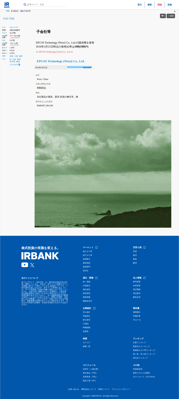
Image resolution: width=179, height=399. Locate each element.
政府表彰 (86, 293)
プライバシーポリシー (121, 389)
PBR (3, 40)
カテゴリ (86, 343)
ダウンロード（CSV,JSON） (144, 377)
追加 (171, 16)
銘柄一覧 (86, 346)
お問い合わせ (73, 389)
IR (10, 59)
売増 (135, 251)
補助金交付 (87, 301)
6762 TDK (8, 18)
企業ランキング (139, 343)
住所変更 (136, 286)
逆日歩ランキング (140, 358)
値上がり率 (87, 251)
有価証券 (136, 316)
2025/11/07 (14, 27)
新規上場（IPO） (90, 381)
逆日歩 (85, 271)
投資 (170, 5)
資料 (4, 56)
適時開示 (136, 312)
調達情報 (86, 297)
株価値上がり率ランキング (144, 350)
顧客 (150, 5)
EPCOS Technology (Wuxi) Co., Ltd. (61, 61)
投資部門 (86, 267)
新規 (135, 259)
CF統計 (86, 324)
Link (3, 59)
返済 (135, 255)
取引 (140, 5)
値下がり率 (87, 255)
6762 (3, 27)
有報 (11, 56)
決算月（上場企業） (91, 369)
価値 (18, 62)
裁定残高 (86, 263)
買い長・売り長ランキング (144, 354)
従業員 (85, 331)
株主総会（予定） (90, 373)
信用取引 (86, 259)
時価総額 (86, 328)
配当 (4, 48)
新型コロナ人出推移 (141, 373)
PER (3, 33)
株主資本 (86, 320)
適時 (21, 56)
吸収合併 (136, 297)
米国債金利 (137, 369)
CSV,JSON (15, 65)
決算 (14, 59)
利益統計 (86, 316)
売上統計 (86, 312)
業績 (19, 59)
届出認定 (86, 289)
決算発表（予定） (90, 377)
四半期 (12, 62)
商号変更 (136, 282)
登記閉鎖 (136, 289)
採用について (103, 389)
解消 (135, 263)
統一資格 (86, 282)
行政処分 (86, 286)
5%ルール (137, 320)
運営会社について (88, 389)
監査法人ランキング (141, 346)
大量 (16, 56)
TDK (8, 11)
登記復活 (136, 293)
